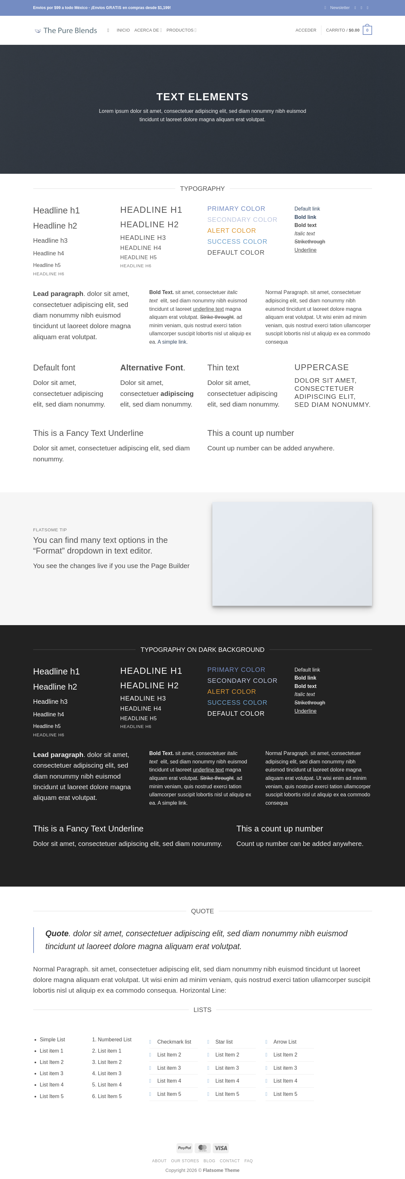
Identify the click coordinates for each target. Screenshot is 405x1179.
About (159, 1161)
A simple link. (172, 342)
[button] (336, 8)
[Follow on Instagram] (363, 7)
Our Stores (185, 1161)
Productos (182, 30)
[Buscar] (109, 30)
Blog (209, 1161)
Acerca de (148, 30)
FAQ (248, 1161)
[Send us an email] (369, 7)
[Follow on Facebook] (356, 7)
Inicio (123, 30)
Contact (230, 1161)
